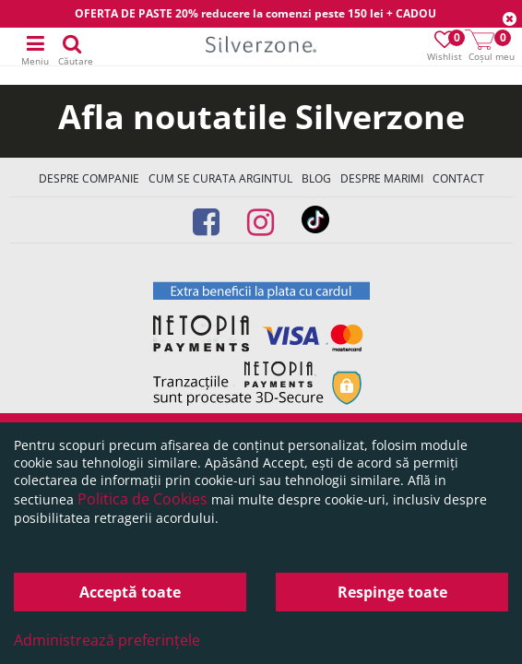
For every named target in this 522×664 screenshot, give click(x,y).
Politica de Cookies (142, 499)
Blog (316, 178)
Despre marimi (381, 178)
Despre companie (89, 178)
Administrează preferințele (107, 640)
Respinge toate (392, 592)
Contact (458, 178)
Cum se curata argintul (220, 178)
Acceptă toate (130, 592)
